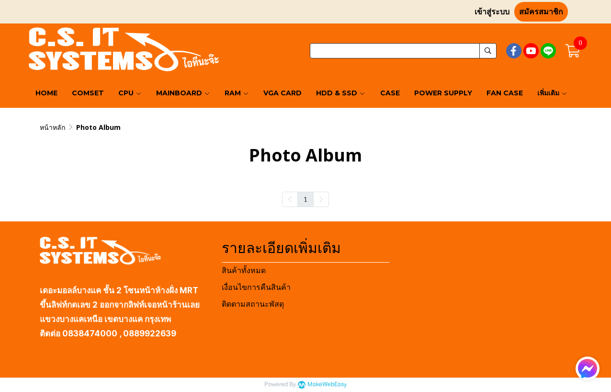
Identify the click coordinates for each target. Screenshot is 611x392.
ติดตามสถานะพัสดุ (253, 304)
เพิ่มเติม (552, 93)
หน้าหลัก (52, 127)
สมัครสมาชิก (541, 11)
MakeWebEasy (327, 385)
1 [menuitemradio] (305, 199)
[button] (403, 51)
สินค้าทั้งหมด (244, 270)
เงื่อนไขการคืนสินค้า (256, 287)
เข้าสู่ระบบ (492, 11)
